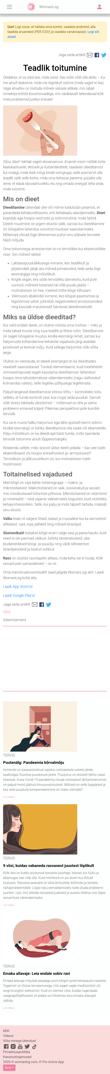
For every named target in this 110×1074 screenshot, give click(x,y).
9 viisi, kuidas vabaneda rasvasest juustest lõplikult (48, 865)
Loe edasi (8, 796)
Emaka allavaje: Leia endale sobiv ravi (36, 973)
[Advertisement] (55, 659)
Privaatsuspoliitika (16, 1052)
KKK (6, 1031)
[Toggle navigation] (9, 7)
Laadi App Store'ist (18, 587)
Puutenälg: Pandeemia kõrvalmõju (33, 762)
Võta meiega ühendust (19, 1041)
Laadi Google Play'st (19, 595)
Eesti (8, 1067)
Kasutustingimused (17, 1057)
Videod (8, 1036)
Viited (6, 611)
